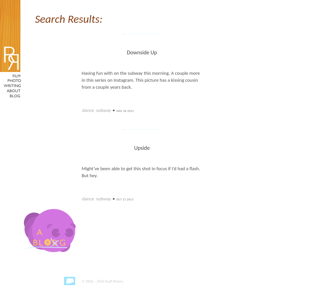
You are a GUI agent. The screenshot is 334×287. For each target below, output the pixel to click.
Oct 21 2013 (124, 199)
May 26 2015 (125, 111)
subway (103, 110)
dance (88, 110)
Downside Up (142, 52)
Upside (142, 147)
